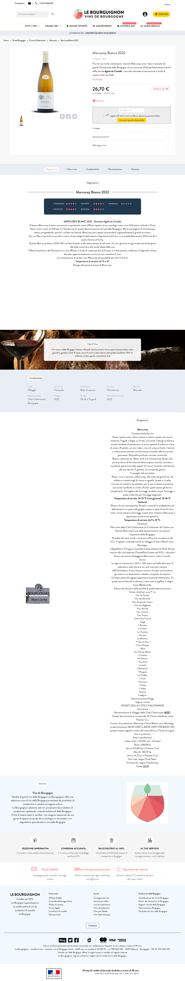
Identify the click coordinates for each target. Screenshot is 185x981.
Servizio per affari (101, 901)
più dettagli (97, 79)
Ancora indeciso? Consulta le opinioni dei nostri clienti (135, 877)
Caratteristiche (92, 169)
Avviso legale (54, 908)
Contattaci (92, 925)
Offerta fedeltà (55, 898)
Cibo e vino (72, 169)
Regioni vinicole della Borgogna (152, 904)
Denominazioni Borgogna (149, 908)
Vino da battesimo (101, 908)
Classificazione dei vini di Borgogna (153, 898)
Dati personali (55, 914)
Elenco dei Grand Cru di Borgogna (153, 901)
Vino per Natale (100, 911)
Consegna (131, 128)
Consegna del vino (101, 898)
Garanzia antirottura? (131, 136)
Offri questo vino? (131, 145)
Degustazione (52, 169)
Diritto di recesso (56, 904)
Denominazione (115, 169)
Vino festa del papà (102, 914)
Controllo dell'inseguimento (60, 901)
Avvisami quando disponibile (131, 120)
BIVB (146, 766)
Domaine (135, 169)
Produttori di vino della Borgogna (153, 911)
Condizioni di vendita (58, 911)
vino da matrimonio (102, 904)
